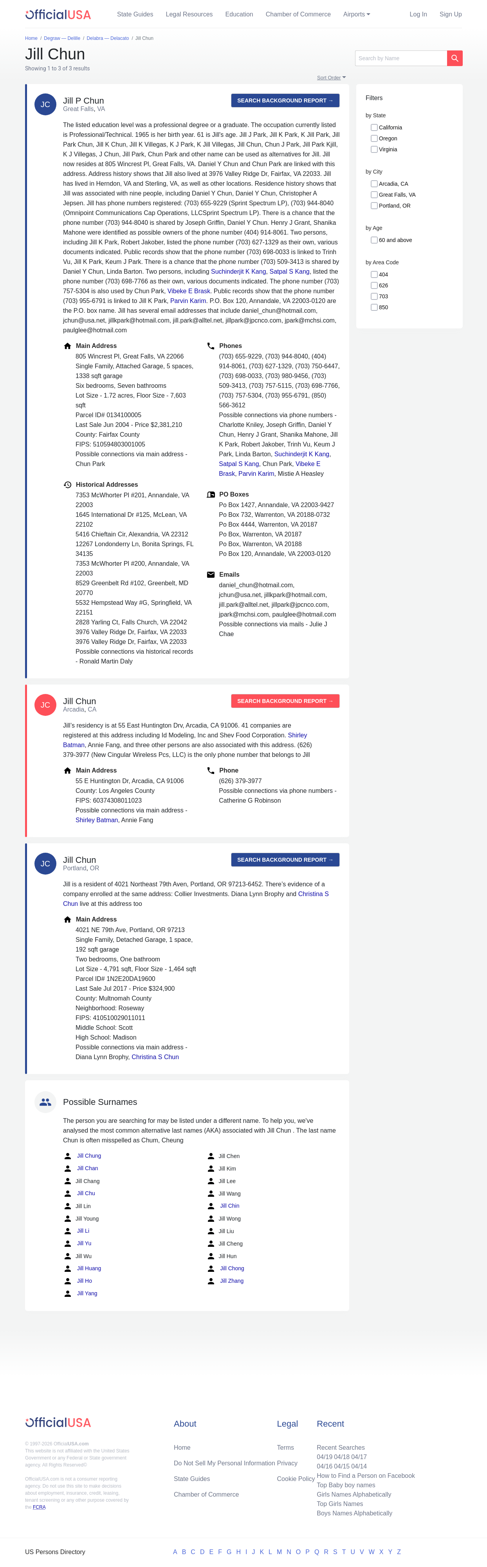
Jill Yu (77, 1243)
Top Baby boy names (346, 1485)
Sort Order (329, 78)
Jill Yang (80, 1293)
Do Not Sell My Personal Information (224, 1463)
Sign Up (451, 14)
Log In (418, 14)
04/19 (324, 1457)
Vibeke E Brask (189, 291)
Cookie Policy (296, 1479)
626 (383, 285)
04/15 (342, 1466)
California (390, 127)
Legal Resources (189, 14)
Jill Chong (225, 1268)
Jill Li (76, 1231)
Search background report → (285, 100)
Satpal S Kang (289, 271)
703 (383, 296)
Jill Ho (77, 1281)
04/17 (359, 1457)
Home (182, 1447)
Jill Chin (223, 1206)
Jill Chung (82, 1156)
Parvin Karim (188, 301)
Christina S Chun (155, 1057)
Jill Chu (79, 1193)
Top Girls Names (340, 1504)
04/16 (324, 1466)
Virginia (388, 149)
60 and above (395, 240)
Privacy (287, 1463)
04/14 (359, 1466)
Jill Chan (80, 1168)
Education (239, 14)
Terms (285, 1447)
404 (383, 274)
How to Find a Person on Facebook (366, 1475)
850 (383, 307)
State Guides (135, 14)
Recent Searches (341, 1447)
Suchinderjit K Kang (238, 271)
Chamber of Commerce (298, 14)
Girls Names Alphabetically (354, 1494)
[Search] (401, 58)
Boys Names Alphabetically (354, 1513)
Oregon (388, 138)
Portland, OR (395, 205)
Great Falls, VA (397, 194)
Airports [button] (354, 14)
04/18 (342, 1457)
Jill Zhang (225, 1281)
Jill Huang (82, 1268)
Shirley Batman (97, 820)
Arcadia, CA (393, 183)
